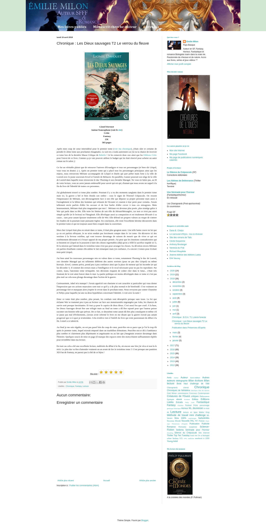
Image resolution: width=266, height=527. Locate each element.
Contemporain (203, 393)
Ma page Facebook (178, 154)
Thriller (170, 435)
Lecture (86, 386)
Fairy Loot (189, 402)
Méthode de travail (177, 415)
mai (174, 310)
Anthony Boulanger (178, 244)
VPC (185, 438)
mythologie (192, 418)
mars (175, 332)
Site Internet (203, 433)
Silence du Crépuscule (186, 433)
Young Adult (172, 441)
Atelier (176, 378)
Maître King (204, 412)
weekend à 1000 (202, 438)
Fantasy (78, 386)
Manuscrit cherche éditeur (115, 27)
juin (174, 306)
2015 (172, 353)
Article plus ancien (147, 480)
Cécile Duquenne (177, 241)
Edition (195, 399)
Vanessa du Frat (176, 248)
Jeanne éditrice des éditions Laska (185, 255)
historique (177, 408)
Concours (193, 393)
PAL (192, 421)
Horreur (184, 408)
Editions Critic (150, 155)
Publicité (205, 424)
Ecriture (187, 399)
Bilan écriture (195, 380)
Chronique (70, 386)
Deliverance (204, 396)
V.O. (181, 438)
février (176, 336)
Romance (171, 427)
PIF (196, 421)
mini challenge (197, 415)
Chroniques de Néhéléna (178, 390)
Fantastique (203, 402)
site (120, 130)
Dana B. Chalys (176, 230)
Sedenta (180, 430)
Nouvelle (185, 421)
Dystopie (170, 399)
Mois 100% (180, 418)
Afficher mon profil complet (179, 64)
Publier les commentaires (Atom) (84, 485)
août (175, 298)
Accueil (106, 480)
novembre (177, 286)
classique (194, 390)
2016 (172, 349)
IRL (190, 408)
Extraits (179, 402)
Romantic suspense (188, 427)
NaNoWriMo (203, 418)
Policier (202, 421)
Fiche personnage (201, 405)
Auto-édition (195, 378)
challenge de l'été (199, 383)
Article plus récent (66, 480)
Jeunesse (197, 408)
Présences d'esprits (180, 424)
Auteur (184, 377)
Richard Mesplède (177, 251)
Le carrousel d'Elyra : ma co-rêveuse (186, 234)
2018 (172, 278)
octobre (176, 290)
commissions (183, 393)
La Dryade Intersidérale (76, 11)
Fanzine (180, 405)
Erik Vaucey (174, 258)
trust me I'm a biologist (199, 435)
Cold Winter (172, 393)
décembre (177, 282)
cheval (185, 387)
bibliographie (182, 381)
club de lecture (203, 390)
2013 (172, 361)
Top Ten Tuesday (182, 435)
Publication (194, 424)
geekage (170, 408)
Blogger (144, 520)
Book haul (182, 383)
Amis (169, 377)
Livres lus (151, 27)
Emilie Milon (192, 41)
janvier (176, 340)
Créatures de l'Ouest (178, 396)
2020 (172, 271)
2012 (172, 365)
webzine (191, 438)
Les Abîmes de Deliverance (180, 181)
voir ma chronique (122, 148)
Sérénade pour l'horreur (197, 430)
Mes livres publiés (72, 27)
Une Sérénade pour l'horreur (180, 192)
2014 (172, 357)
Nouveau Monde (174, 421)
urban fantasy (172, 438)
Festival (188, 405)
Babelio (103, 155)
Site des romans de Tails (180, 237)
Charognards (172, 387)
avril (175, 314)
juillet (175, 302)
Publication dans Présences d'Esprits (188, 327)
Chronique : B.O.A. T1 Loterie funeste (189, 317)
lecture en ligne (190, 412)
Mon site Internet (177, 150)
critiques (195, 396)
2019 (172, 274)
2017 (172, 345)
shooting (170, 433)
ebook (179, 399)
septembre (178, 294)
